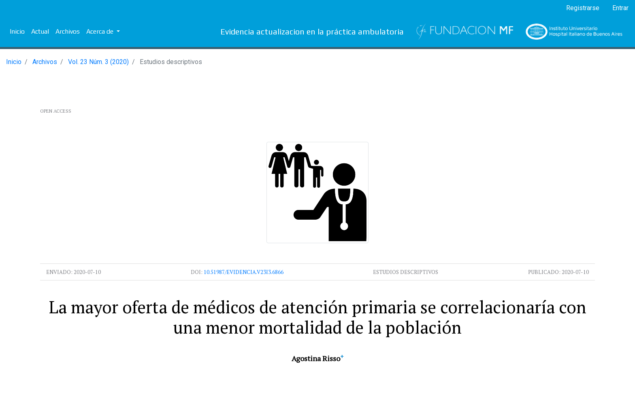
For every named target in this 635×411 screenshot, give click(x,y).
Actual (40, 31)
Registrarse (582, 8)
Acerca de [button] (100, 31)
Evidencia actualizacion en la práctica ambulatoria (312, 31)
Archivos (67, 31)
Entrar (620, 8)
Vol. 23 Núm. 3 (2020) (98, 62)
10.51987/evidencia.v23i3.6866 (243, 272)
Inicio (17, 31)
